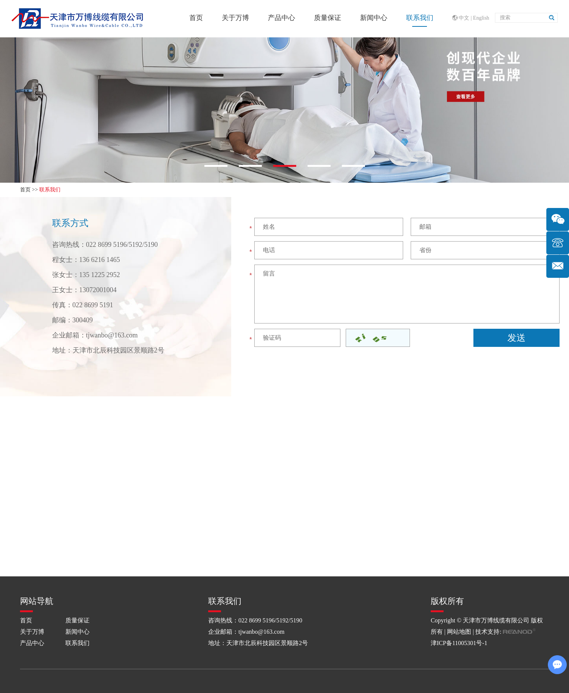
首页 (196, 18)
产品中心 (281, 18)
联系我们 (419, 18)
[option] (284, 110)
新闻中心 (373, 18)
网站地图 (459, 631)
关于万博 (235, 18)
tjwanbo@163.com (112, 335)
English (481, 18)
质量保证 (327, 18)
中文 (464, 18)
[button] (215, 166)
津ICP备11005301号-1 (459, 643)
